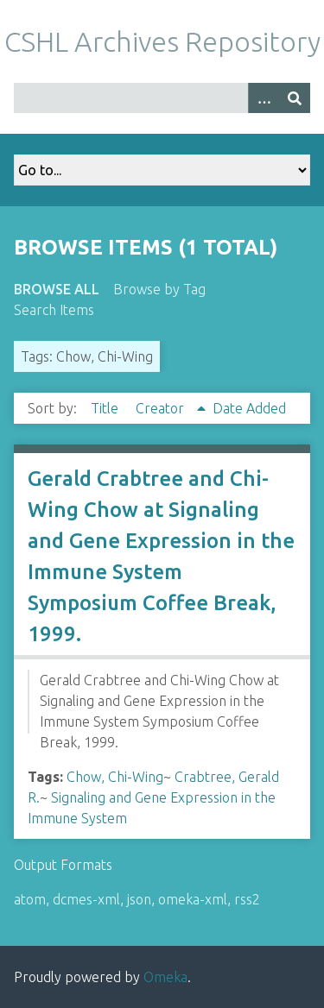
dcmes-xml (86, 899)
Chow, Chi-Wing (115, 776)
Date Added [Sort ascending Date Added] (249, 408)
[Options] (263, 98)
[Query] (162, 98)
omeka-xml (192, 899)
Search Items (54, 310)
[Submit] (294, 98)
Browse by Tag (159, 289)
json (139, 899)
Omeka (165, 977)
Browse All (56, 289)
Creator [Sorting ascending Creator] (161, 408)
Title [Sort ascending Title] (106, 408)
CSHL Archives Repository (162, 41)
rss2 (247, 899)
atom (30, 899)
